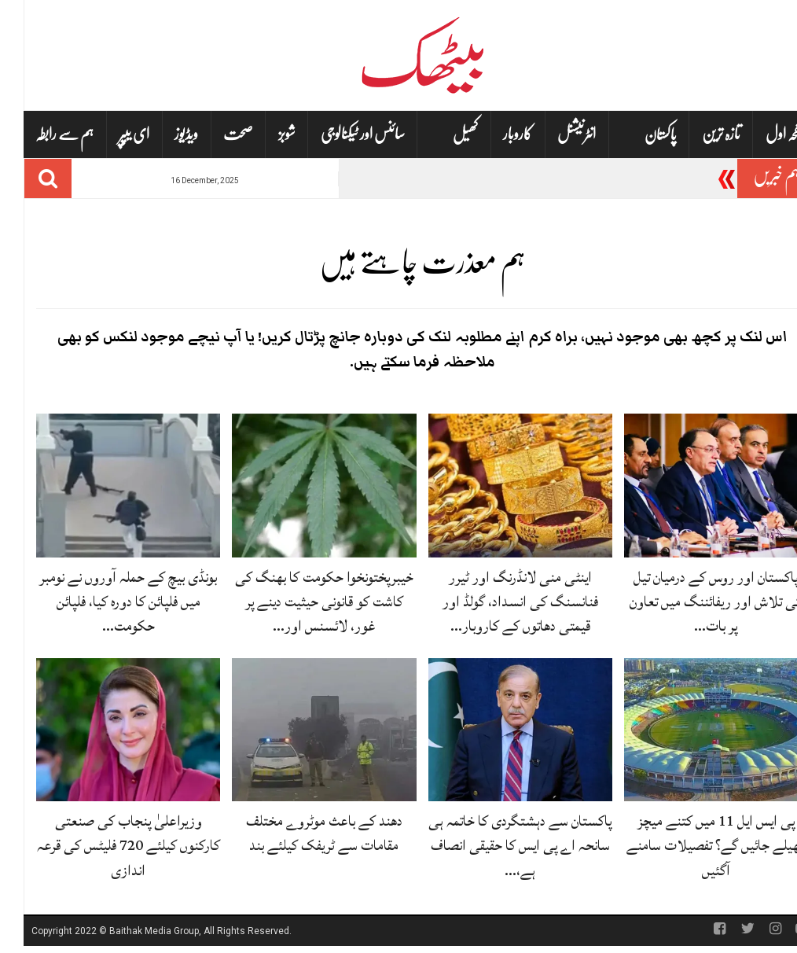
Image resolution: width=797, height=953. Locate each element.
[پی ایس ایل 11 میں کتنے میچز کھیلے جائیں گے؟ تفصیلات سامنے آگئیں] (692, 730)
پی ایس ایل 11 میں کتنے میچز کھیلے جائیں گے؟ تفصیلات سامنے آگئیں (692, 845)
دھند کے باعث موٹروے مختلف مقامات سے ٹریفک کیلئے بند (300, 833)
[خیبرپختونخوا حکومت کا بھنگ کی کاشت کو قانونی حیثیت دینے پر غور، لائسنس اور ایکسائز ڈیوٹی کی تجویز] (300, 486)
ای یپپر (110, 134)
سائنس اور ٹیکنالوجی (339, 134)
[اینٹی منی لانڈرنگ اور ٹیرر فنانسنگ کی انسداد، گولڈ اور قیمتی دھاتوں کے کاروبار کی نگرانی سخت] (497, 486)
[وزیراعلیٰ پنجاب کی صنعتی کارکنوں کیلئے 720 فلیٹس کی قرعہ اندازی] (104, 730)
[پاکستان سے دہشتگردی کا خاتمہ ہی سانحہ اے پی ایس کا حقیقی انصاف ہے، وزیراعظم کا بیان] (497, 730)
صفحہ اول (763, 134)
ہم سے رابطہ (41, 134)
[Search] (24, 178)
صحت (215, 134)
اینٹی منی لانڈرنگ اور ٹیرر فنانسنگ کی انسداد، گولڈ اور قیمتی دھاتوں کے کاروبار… (497, 601)
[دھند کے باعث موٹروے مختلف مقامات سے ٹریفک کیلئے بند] (300, 730)
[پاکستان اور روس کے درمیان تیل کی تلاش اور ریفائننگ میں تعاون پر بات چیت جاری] (692, 486)
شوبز (263, 134)
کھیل (441, 135)
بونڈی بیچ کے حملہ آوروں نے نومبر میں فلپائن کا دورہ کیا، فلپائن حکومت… (104, 601)
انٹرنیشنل (553, 134)
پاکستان (637, 135)
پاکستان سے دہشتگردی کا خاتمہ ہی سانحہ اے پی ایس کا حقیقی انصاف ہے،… (496, 845)
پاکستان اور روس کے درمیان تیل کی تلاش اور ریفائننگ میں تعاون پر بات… (692, 601)
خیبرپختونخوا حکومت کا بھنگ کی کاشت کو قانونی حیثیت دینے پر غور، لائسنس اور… (300, 601)
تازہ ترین (697, 134)
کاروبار (494, 134)
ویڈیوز (162, 134)
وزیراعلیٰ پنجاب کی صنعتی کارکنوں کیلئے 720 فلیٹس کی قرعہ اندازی (104, 845)
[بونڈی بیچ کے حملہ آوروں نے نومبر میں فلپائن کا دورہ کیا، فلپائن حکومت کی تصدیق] (104, 486)
